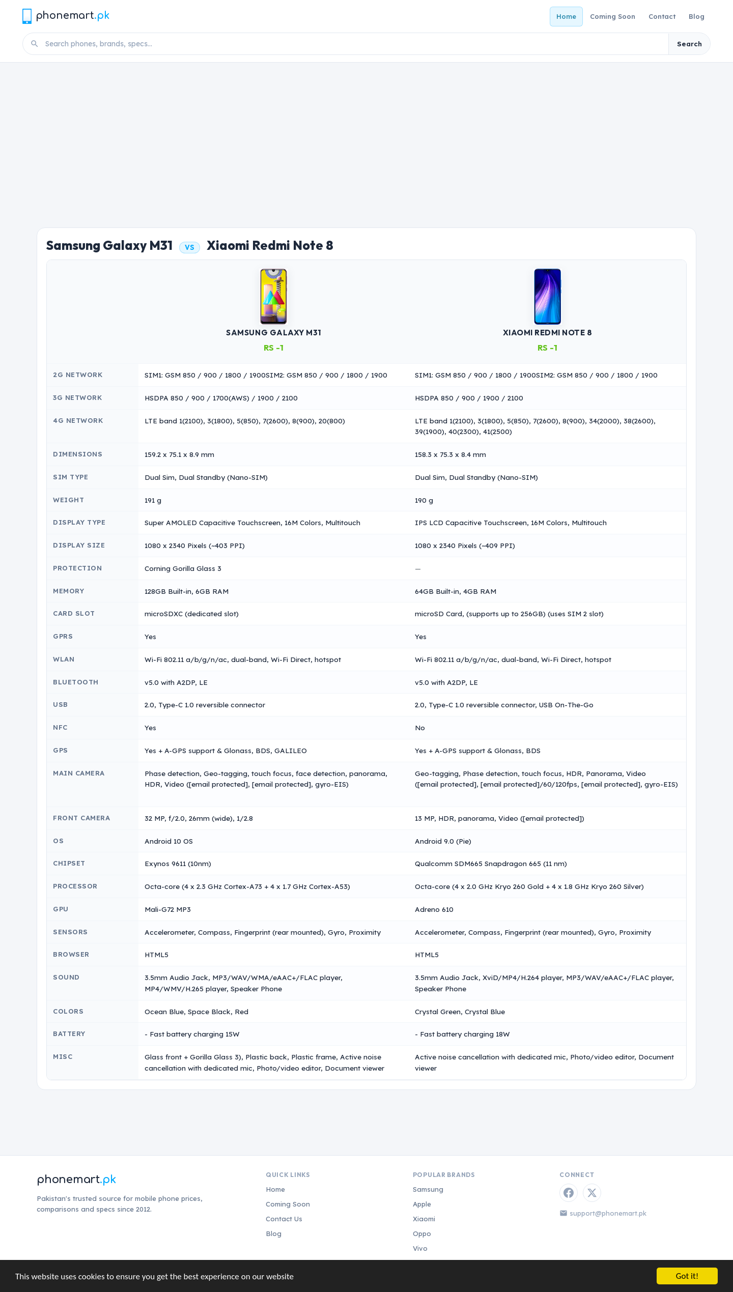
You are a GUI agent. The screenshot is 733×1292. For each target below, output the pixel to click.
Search (689, 44)
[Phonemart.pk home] (65, 16)
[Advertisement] (366, 139)
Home (566, 16)
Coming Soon (612, 16)
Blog (696, 16)
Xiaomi (424, 1219)
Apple (422, 1204)
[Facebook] (568, 1193)
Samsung (428, 1189)
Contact (662, 16)
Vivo (420, 1248)
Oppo (422, 1233)
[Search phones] (353, 43)
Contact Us (284, 1219)
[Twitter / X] (592, 1193)
